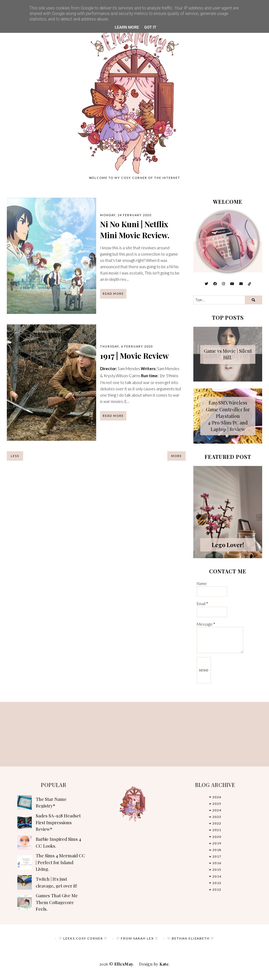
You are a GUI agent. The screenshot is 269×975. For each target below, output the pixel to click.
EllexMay (123, 964)
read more (113, 293)
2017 (217, 856)
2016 (217, 863)
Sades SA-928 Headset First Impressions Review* (58, 822)
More (176, 456)
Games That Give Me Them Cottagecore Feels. (57, 902)
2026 (217, 797)
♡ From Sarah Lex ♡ (137, 938)
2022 (217, 823)
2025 (217, 804)
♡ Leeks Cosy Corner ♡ (83, 938)
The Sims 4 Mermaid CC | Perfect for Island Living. (60, 862)
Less (15, 456)
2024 (217, 810)
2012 (217, 889)
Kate (164, 964)
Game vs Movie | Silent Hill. (228, 354)
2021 (217, 830)
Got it (150, 27)
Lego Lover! (228, 544)
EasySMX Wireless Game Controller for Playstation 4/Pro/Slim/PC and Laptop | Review (228, 416)
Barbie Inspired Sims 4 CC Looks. (58, 842)
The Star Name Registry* (51, 802)
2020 (217, 837)
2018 (217, 850)
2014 (217, 876)
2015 (217, 870)
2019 (217, 843)
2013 (217, 883)
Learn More (127, 27)
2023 (217, 817)
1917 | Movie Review (134, 355)
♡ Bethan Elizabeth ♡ (190, 938)
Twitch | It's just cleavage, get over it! (56, 882)
